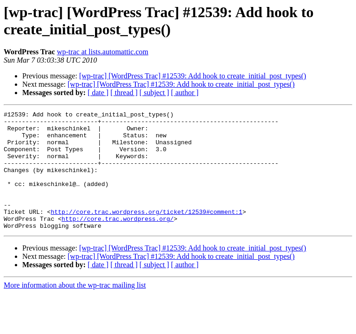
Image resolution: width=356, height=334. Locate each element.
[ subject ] (154, 92)
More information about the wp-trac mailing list (75, 309)
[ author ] (185, 92)
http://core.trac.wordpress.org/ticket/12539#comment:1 (146, 232)
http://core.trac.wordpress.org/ (118, 241)
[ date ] (98, 92)
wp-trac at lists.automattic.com (102, 52)
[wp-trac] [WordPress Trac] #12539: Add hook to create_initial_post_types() (192, 76)
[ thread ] (124, 92)
